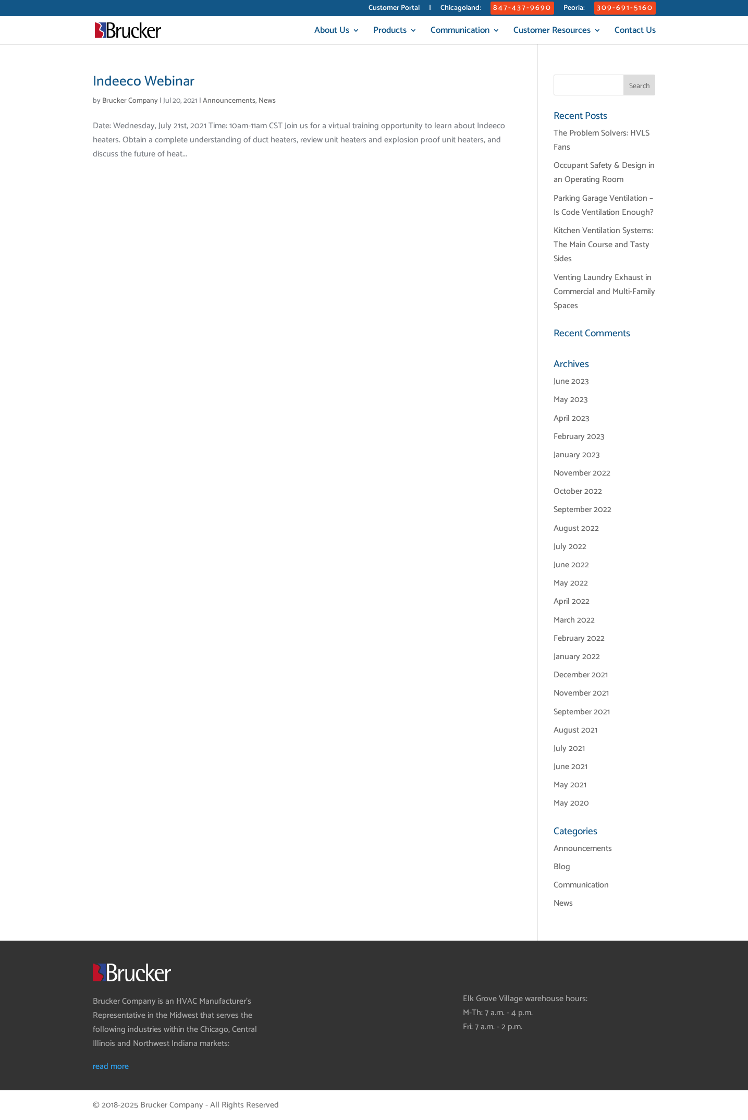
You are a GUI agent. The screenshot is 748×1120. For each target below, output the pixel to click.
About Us (331, 32)
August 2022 (576, 528)
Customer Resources (552, 32)
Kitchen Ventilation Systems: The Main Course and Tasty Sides (603, 245)
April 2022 (572, 601)
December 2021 (581, 675)
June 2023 (571, 381)
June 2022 (571, 565)
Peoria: (574, 9)
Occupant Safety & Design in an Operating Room (604, 173)
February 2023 (579, 437)
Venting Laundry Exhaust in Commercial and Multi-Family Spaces (604, 292)
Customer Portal (394, 9)
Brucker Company (130, 101)
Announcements (229, 101)
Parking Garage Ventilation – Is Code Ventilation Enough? (604, 205)
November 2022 (582, 473)
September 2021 (582, 712)
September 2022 (582, 510)
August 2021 (575, 730)
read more (111, 1067)
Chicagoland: (460, 9)
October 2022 (578, 491)
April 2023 (572, 418)
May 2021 (570, 785)
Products (390, 32)
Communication (460, 32)
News (267, 101)
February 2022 (579, 638)
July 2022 (570, 547)
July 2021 (569, 748)
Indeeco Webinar (143, 81)
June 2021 (570, 767)
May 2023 (571, 400)
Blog (562, 867)
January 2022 (577, 657)
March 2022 (574, 620)
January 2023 (577, 455)
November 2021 (581, 693)
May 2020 (571, 803)
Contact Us (635, 32)
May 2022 (571, 583)
